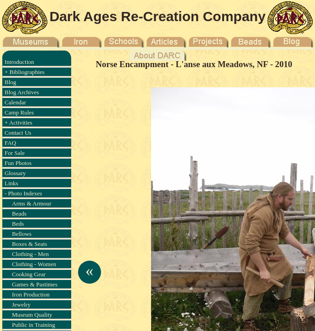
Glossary (15, 173)
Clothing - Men (30, 254)
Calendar (15, 102)
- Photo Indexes (23, 193)
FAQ (10, 142)
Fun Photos (18, 163)
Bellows (22, 233)
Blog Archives (22, 92)
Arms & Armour (31, 203)
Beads (19, 213)
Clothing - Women (34, 264)
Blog (10, 82)
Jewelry (21, 304)
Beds (18, 223)
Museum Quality (32, 314)
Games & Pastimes (34, 284)
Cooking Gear (28, 274)
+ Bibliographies (25, 71)
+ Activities (18, 122)
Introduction (19, 61)
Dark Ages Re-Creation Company (158, 16)
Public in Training (33, 324)
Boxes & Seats (29, 243)
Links (11, 183)
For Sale (15, 152)
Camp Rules (19, 112)
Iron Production (31, 294)
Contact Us (18, 132)
